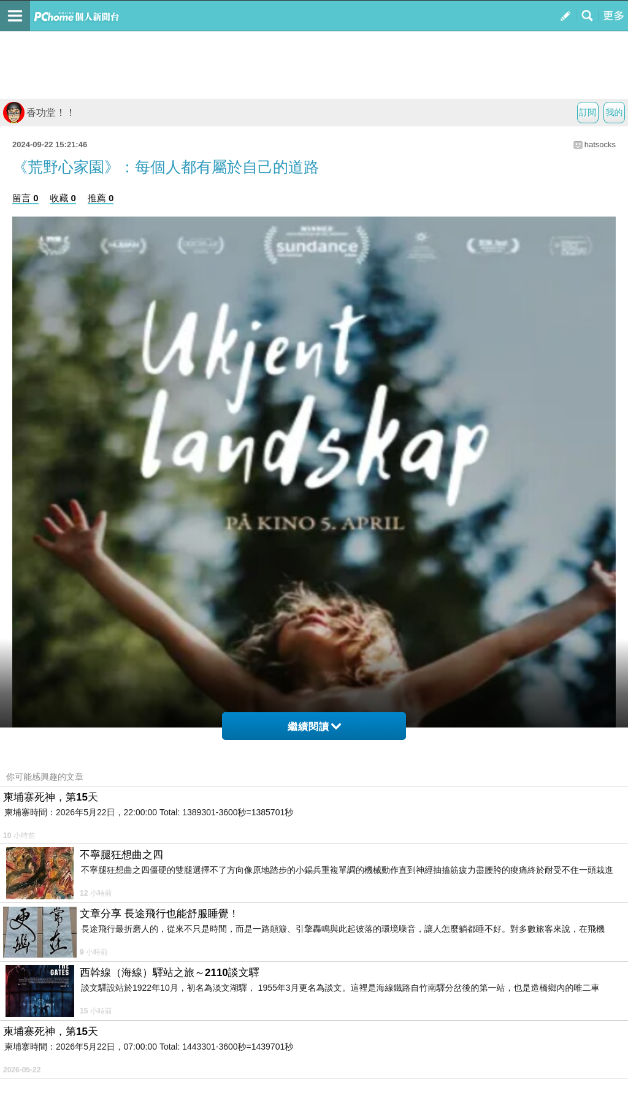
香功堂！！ (39, 112)
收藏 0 (63, 198)
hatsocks (600, 144)
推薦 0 (101, 198)
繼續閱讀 (314, 727)
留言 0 (25, 198)
